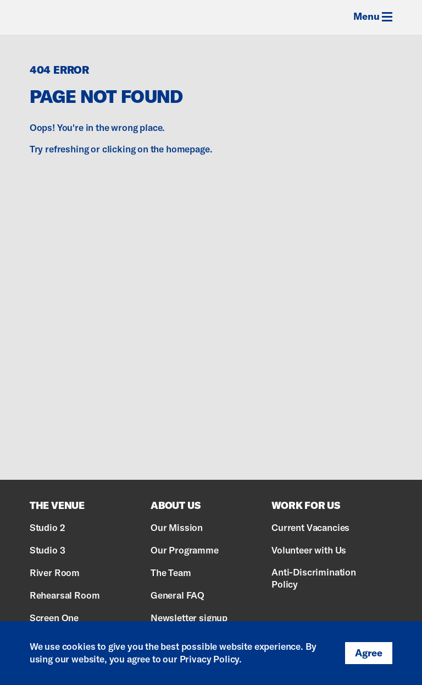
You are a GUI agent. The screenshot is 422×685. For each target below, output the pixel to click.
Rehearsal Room (65, 595)
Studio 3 (47, 550)
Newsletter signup (189, 617)
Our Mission (177, 527)
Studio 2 (47, 527)
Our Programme (185, 550)
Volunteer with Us (308, 550)
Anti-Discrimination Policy (313, 578)
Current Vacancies (310, 527)
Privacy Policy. (211, 659)
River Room (55, 572)
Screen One (54, 617)
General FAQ (177, 595)
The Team (171, 572)
